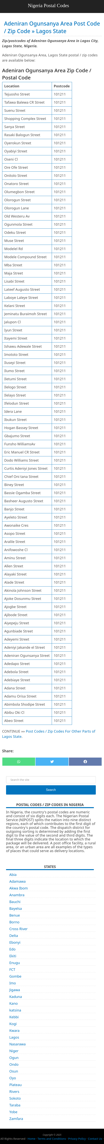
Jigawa (14, 989)
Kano (13, 1003)
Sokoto (15, 1098)
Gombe (15, 976)
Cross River (18, 928)
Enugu (14, 962)
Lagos (14, 1037)
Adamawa (17, 881)
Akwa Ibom (18, 888)
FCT (12, 969)
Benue (14, 915)
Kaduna (15, 996)
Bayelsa (15, 908)
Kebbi (14, 1017)
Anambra (17, 895)
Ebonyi (14, 942)
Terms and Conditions (52, 1139)
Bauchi (14, 901)
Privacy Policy (77, 1139)
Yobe (13, 1112)
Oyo (12, 1078)
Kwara (14, 1030)
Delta (13, 935)
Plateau (15, 1084)
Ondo (14, 1064)
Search (51, 789)
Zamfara (16, 1118)
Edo (12, 949)
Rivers (14, 1091)
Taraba (14, 1105)
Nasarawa (17, 1044)
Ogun (14, 1057)
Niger (14, 1051)
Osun (13, 1071)
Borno (14, 922)
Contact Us (95, 1139)
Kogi (13, 1023)
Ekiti (12, 956)
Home (31, 1139)
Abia (13, 874)
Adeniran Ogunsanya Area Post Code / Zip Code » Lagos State (52, 27)
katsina (15, 1010)
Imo (12, 983)
